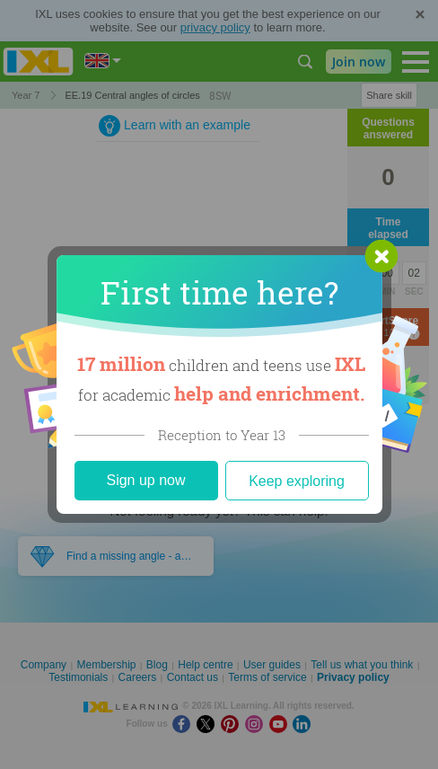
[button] (381, 256)
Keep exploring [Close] (297, 481)
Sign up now (145, 480)
